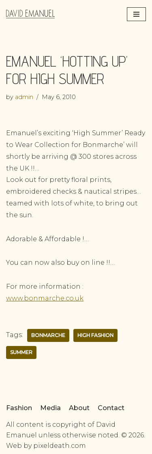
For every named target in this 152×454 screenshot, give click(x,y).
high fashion (95, 335)
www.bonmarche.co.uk (44, 298)
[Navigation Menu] (136, 14)
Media (50, 408)
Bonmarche (48, 335)
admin (24, 97)
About (79, 408)
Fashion (19, 408)
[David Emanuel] (30, 14)
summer (21, 352)
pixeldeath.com (59, 446)
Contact (111, 408)
